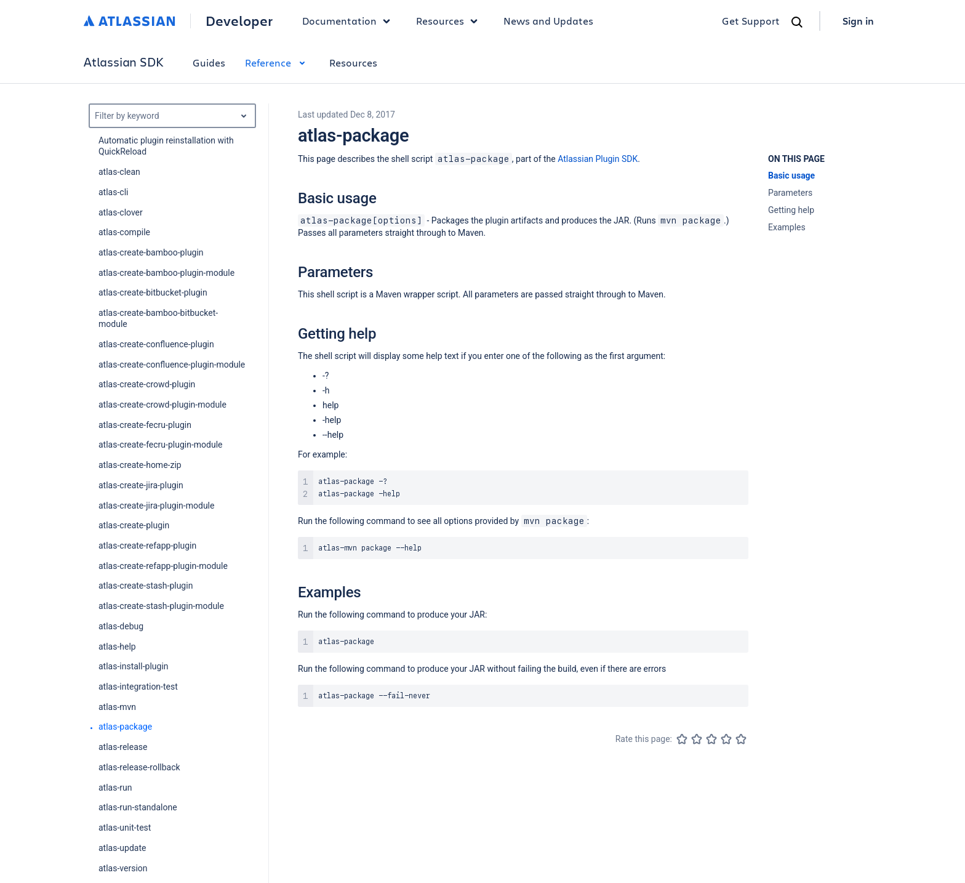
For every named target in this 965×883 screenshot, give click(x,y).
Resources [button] (450, 21)
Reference (277, 62)
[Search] (797, 22)
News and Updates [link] (548, 20)
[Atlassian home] (129, 21)
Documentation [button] (349, 21)
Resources (353, 62)
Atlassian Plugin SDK (598, 159)
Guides (209, 62)
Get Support (751, 20)
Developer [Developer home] (239, 21)
